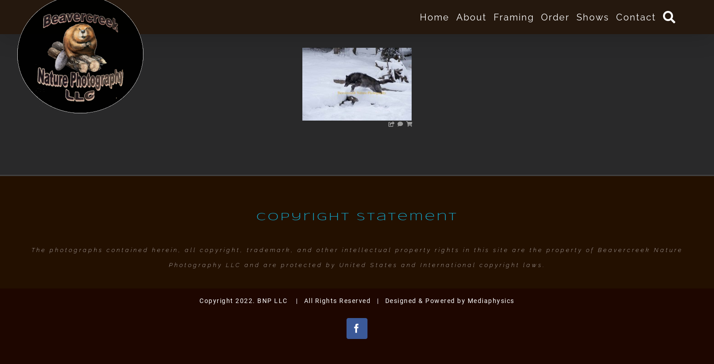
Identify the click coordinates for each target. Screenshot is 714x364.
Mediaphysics (491, 300)
